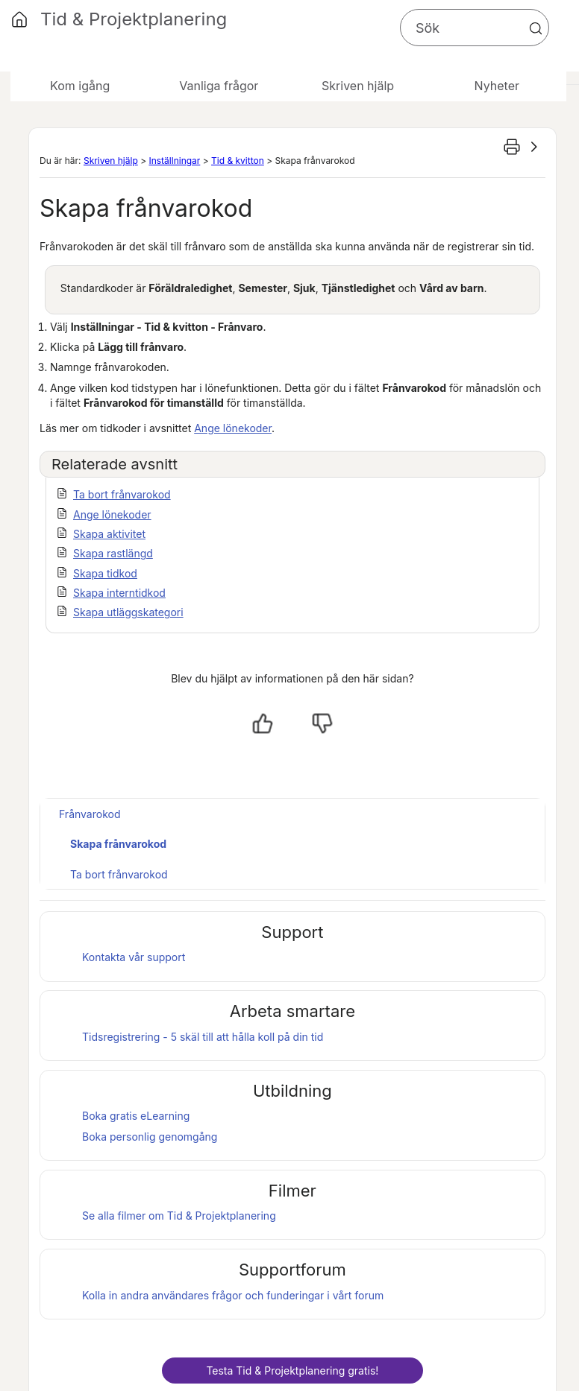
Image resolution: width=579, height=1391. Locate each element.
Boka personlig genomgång (149, 1136)
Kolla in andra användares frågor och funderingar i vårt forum (233, 1295)
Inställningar (174, 160)
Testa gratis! (292, 1370)
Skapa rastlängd (113, 553)
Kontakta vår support (133, 957)
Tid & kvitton (237, 160)
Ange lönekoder (233, 428)
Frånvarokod (89, 814)
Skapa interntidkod (119, 592)
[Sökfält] (474, 27)
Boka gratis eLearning (136, 1115)
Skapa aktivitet (109, 533)
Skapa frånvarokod (118, 843)
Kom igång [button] (80, 85)
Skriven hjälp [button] (358, 85)
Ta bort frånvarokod (122, 494)
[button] (535, 28)
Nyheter (497, 85)
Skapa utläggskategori (128, 612)
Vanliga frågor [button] (218, 85)
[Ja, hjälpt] (263, 723)
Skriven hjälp (111, 160)
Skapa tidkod (105, 573)
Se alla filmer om (179, 1215)
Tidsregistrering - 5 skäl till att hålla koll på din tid (202, 1036)
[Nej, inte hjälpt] (322, 723)
